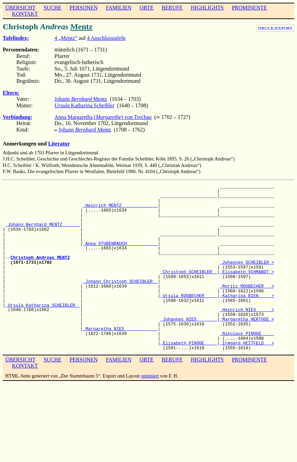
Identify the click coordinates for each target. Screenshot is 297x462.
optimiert (150, 375)
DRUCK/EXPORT (275, 28)
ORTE (146, 8)
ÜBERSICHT (20, 8)
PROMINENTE (249, 8)
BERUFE (172, 8)
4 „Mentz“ (65, 38)
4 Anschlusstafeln (106, 38)
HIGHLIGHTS (207, 8)
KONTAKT (25, 14)
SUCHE (52, 8)
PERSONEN (83, 8)
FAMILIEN (118, 8)
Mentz (81, 26)
